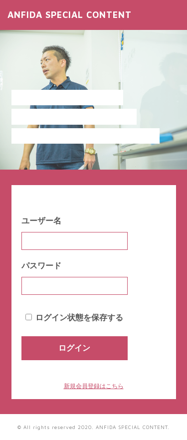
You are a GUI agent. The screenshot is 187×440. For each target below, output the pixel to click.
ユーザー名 (41, 221)
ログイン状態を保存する (79, 317)
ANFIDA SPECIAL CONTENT (69, 14)
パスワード (41, 265)
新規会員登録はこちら (94, 386)
